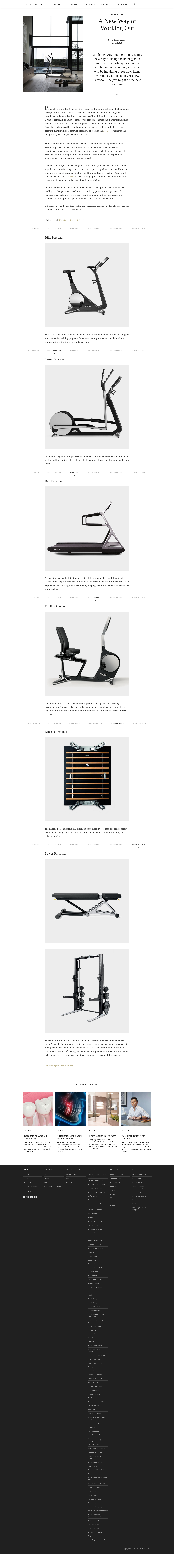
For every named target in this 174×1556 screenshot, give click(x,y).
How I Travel (93, 1478)
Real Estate (70, 1191)
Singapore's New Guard (97, 1496)
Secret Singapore (139, 1208)
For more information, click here (61, 1077)
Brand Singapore (94, 1257)
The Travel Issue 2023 (96, 1414)
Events (113, 1218)
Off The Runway (94, 1208)
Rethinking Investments (97, 1515)
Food (90, 1307)
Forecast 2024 (93, 1443)
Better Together (94, 1507)
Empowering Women (96, 1548)
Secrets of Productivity (97, 1367)
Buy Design (92, 1268)
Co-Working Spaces (95, 1299)
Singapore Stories (95, 1379)
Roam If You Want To (96, 1261)
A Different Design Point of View (97, 1491)
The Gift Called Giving (96, 1204)
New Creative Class (95, 1447)
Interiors (113, 1198)
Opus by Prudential (139, 1191)
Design (113, 1206)
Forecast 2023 (93, 1395)
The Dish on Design (95, 1358)
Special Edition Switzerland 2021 (139, 1199)
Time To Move (93, 1296)
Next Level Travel (95, 1511)
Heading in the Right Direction (96, 1469)
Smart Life (92, 1276)
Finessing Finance (95, 1222)
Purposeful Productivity (97, 1398)
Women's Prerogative (96, 1249)
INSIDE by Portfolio (139, 1216)
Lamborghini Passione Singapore (141, 1221)
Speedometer (115, 1191)
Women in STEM (94, 1323)
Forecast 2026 (93, 1536)
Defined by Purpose (96, 1465)
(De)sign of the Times (96, 1391)
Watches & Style (116, 1187)
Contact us (27, 1191)
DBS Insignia (137, 1195)
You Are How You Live (96, 1197)
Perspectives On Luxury (97, 1280)
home (106, 143)
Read (46, 1202)
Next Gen (91, 1422)
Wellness (113, 1210)
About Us (26, 1187)
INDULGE (105, 4)
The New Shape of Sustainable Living (95, 1528)
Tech (112, 1214)
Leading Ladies (94, 1406)
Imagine (91, 1264)
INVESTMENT (72, 4)
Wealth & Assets (72, 1187)
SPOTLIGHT (121, 4)
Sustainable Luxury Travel (95, 1333)
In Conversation (94, 1319)
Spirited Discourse (95, 1212)
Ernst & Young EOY (139, 1187)
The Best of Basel (95, 1253)
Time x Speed (93, 1230)
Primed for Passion (95, 1435)
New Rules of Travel (96, 1350)
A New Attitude (93, 1402)
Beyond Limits (93, 1540)
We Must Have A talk (96, 1241)
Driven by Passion (95, 1387)
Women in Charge (95, 1474)
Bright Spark (93, 1503)
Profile (46, 1191)
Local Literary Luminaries (98, 1292)
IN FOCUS (90, 4)
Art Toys (91, 1303)
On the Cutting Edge (95, 1193)
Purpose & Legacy (95, 1519)
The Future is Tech (95, 1233)
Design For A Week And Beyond (97, 1188)
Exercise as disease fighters (72, 232)
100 (45, 1187)
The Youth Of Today (95, 1288)
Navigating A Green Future (95, 1363)
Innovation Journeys (96, 1383)
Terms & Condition (30, 1198)
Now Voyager (93, 1226)
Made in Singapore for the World (97, 1431)
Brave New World (94, 1371)
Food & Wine (115, 1195)
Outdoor (71, 188)
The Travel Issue (94, 1410)
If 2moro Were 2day (95, 1200)
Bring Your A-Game (95, 1338)
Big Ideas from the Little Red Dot (97, 1217)
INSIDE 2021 (92, 1342)
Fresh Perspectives (95, 1311)
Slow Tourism (93, 1284)
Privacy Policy (28, 1195)
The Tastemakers (95, 1486)
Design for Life (94, 1237)
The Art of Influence (96, 1544)
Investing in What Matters (98, 1552)
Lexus (134, 1212)
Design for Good (94, 1426)
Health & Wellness (95, 1375)
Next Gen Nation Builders (98, 1523)
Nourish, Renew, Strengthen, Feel (94, 1452)
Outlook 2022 (93, 1354)
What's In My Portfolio (52, 1198)
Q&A (45, 1195)
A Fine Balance (93, 1439)
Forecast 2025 (93, 1457)
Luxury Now (92, 1245)
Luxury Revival (93, 1346)
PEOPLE (57, 4)
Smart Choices (93, 1418)
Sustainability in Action (97, 1482)
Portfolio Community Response (96, 1328)
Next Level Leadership (96, 1461)
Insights (69, 1195)
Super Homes (93, 1272)
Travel (112, 1202)
